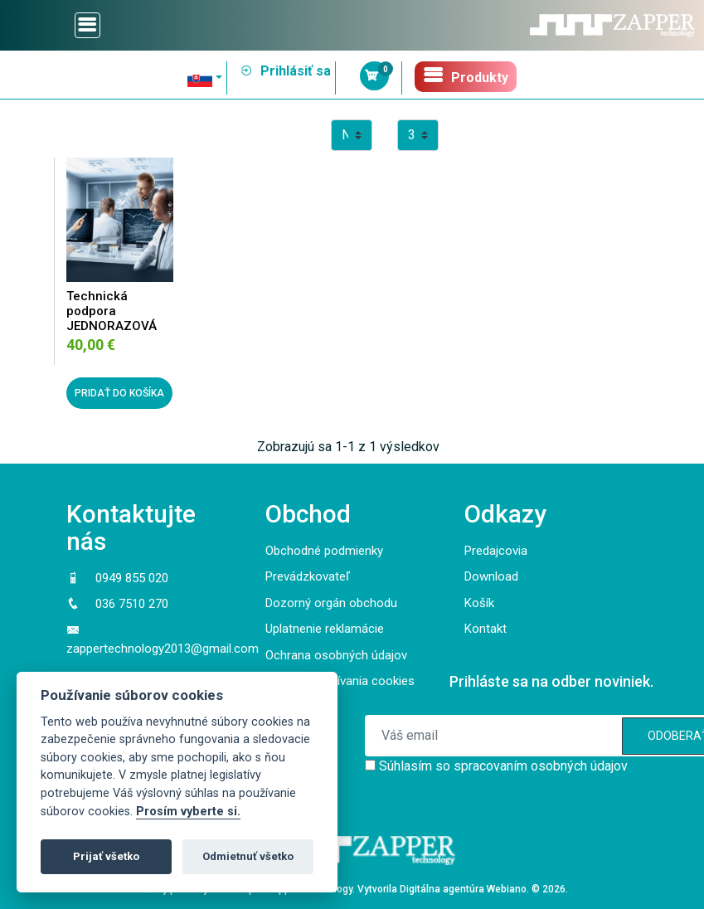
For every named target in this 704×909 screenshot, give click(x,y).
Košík (479, 602)
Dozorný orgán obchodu (331, 602)
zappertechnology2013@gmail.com (162, 648)
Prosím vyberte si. (188, 811)
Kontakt (485, 628)
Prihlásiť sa (285, 71)
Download (491, 576)
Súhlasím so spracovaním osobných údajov (503, 766)
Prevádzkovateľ (307, 576)
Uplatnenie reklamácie (324, 628)
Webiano (507, 889)
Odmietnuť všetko (248, 856)
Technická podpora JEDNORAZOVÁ (111, 311)
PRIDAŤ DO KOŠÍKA (119, 393)
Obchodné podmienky (324, 550)
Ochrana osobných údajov (336, 655)
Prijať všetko (106, 856)
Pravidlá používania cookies (340, 680)
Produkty (465, 75)
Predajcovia (495, 550)
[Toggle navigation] (87, 25)
